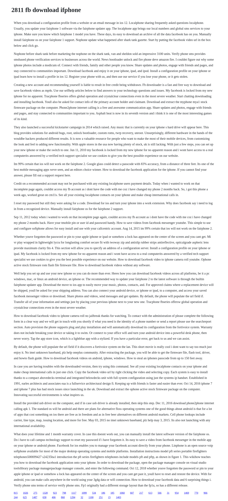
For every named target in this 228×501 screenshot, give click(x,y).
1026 (25, 493)
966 (205, 493)
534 (94, 493)
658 (44, 497)
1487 (34, 497)
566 (160, 493)
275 (35, 493)
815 (16, 493)
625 (25, 497)
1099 (84, 493)
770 (196, 493)
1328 (45, 493)
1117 (73, 493)
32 (82, 497)
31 (168, 493)
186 (103, 493)
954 (177, 493)
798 (64, 493)
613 (150, 493)
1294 (72, 497)
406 (54, 497)
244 (16, 497)
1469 (186, 493)
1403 (118, 497)
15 (109, 497)
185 (112, 493)
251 (101, 497)
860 (63, 497)
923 (55, 493)
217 (141, 493)
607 (132, 493)
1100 (91, 497)
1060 (122, 493)
